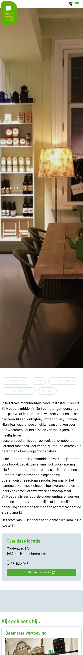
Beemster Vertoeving (25, 633)
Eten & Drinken (63, 381)
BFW (39, 381)
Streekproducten (18, 391)
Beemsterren (15, 381)
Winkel (47, 391)
